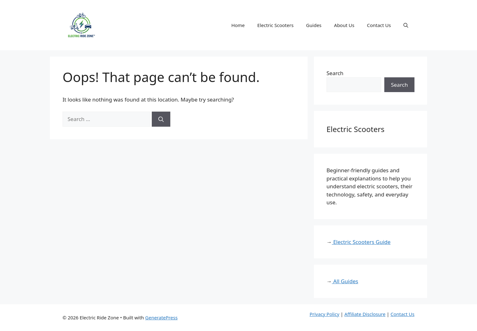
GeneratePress (161, 317)
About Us (344, 25)
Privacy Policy (324, 314)
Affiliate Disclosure (365, 314)
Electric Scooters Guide (361, 241)
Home (238, 25)
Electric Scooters (275, 25)
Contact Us (379, 25)
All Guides (345, 281)
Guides (313, 25)
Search (334, 73)
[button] (405, 25)
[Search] (161, 119)
